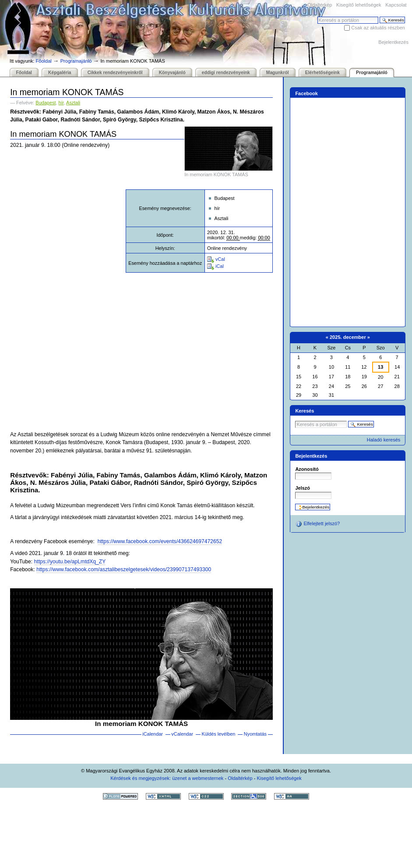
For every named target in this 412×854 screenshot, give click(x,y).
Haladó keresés (384, 439)
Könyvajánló (172, 72)
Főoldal (44, 61)
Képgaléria (59, 72)
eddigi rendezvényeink (226, 72)
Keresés (304, 410)
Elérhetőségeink (322, 72)
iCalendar (152, 734)
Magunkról (277, 72)
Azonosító (306, 469)
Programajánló (76, 61)
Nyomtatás (255, 734)
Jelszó (302, 488)
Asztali (73, 102)
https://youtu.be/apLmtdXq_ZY (70, 562)
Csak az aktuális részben (378, 27)
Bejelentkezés (393, 42)
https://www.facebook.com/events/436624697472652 (160, 541)
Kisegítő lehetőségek (358, 4)
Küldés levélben (218, 734)
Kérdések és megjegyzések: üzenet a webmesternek (166, 778)
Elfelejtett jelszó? (317, 523)
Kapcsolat (395, 4)
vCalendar (182, 734)
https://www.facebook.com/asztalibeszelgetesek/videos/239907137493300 (123, 569)
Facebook (306, 93)
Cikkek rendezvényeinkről (115, 72)
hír (61, 102)
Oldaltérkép (319, 4)
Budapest (45, 102)
